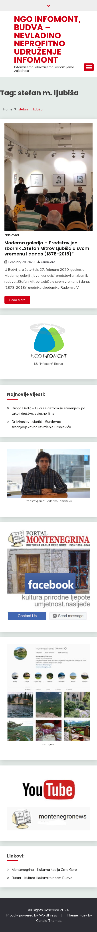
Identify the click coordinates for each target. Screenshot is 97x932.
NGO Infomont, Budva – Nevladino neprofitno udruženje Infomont (47, 39)
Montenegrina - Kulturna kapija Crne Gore (44, 869)
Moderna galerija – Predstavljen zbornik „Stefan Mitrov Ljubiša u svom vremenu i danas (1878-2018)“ (46, 248)
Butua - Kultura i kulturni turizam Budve (42, 877)
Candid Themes (48, 920)
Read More (17, 300)
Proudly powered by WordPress (32, 915)
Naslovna (11, 235)
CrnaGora (48, 262)
